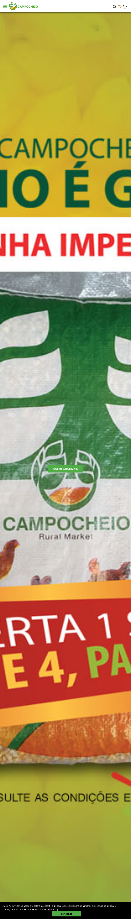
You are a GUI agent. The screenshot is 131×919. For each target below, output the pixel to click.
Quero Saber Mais (65, 469)
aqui (57, 909)
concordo (66, 913)
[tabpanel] (65, 465)
